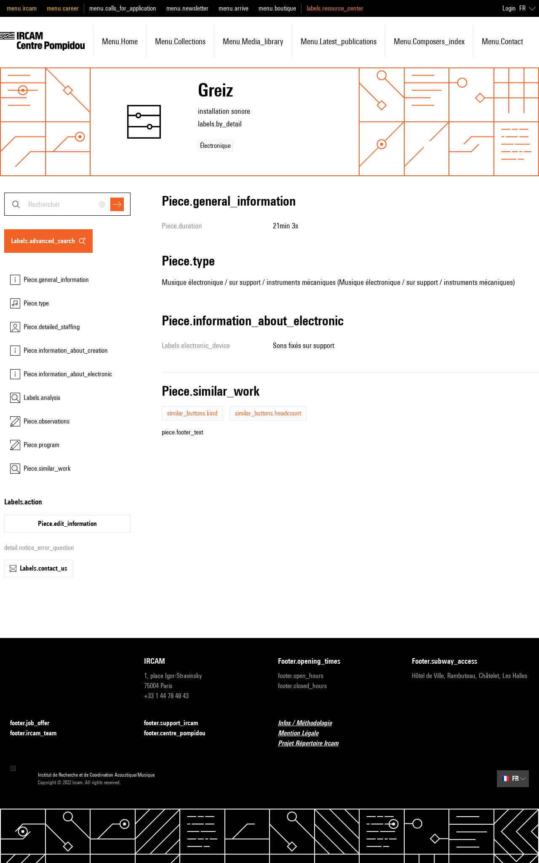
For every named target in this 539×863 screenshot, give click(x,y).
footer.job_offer (34, 723)
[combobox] (67, 204)
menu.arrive (233, 8)
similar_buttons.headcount (268, 413)
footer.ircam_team (38, 733)
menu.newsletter (187, 8)
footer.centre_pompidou (180, 733)
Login (509, 8)
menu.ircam (22, 8)
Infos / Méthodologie (310, 723)
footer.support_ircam (176, 723)
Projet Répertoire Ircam (313, 743)
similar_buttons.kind (192, 413)
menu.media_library (253, 41)
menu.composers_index (429, 41)
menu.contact (502, 41)
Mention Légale (303, 733)
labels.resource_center (335, 8)
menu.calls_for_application (122, 8)
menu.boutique (277, 8)
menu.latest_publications (338, 41)
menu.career (63, 8)
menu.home (120, 41)
